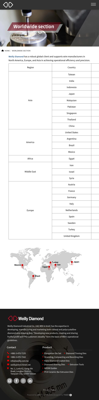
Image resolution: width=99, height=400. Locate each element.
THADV (66, 395)
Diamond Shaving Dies (54, 364)
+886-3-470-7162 (18, 356)
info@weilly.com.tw (20, 360)
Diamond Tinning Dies (76, 353)
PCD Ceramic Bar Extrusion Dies (58, 371)
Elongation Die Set (52, 353)
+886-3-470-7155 (18, 353)
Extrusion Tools (77, 364)
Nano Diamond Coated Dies (57, 360)
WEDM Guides (50, 368)
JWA (38, 395)
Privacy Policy (49, 389)
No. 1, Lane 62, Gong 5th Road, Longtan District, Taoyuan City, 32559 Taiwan (23, 371)
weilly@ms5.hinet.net (21, 364)
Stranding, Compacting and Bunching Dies (63, 356)
